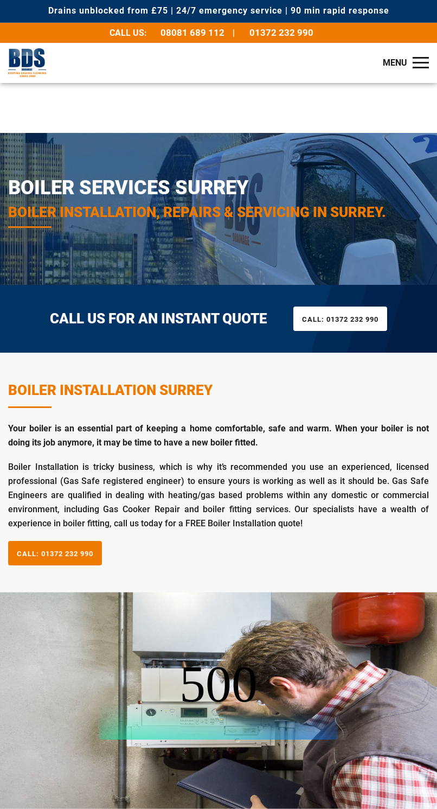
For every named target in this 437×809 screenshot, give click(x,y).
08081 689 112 (192, 32)
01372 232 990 (281, 32)
